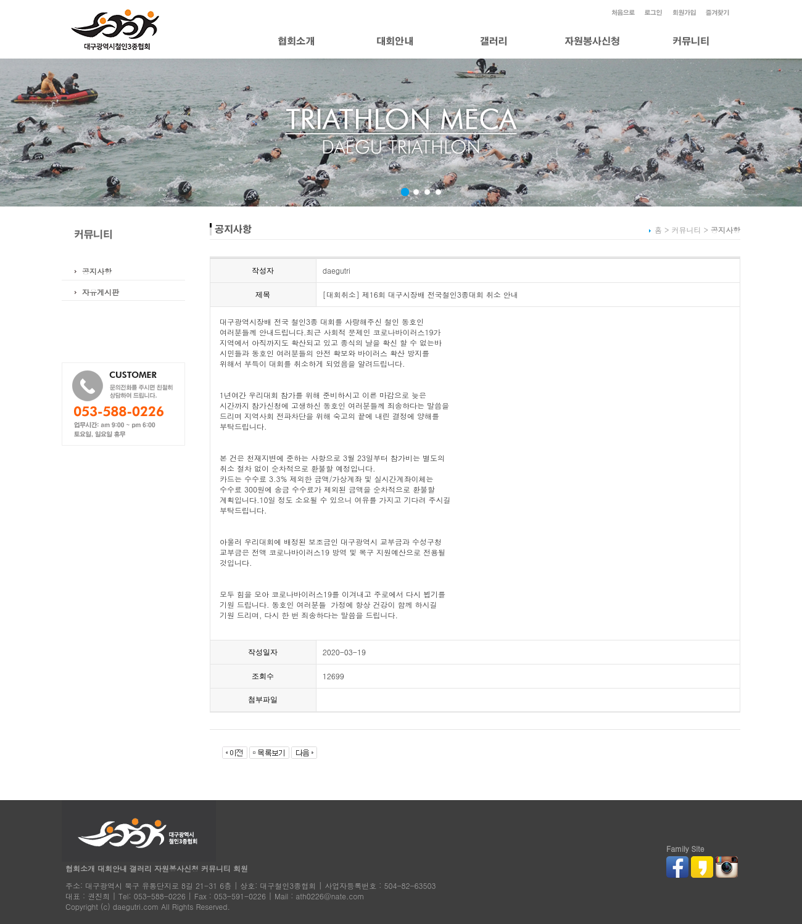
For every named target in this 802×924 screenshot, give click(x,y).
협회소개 (80, 868)
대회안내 (112, 868)
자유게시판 (100, 292)
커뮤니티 (216, 868)
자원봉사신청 (176, 868)
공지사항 (97, 271)
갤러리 (141, 868)
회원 (240, 868)
